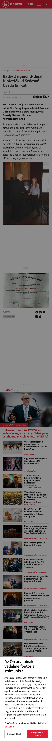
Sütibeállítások (14, 734)
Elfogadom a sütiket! (37, 734)
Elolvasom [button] (9, 726)
